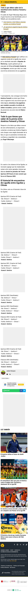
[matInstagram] (17, 544)
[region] (14, 83)
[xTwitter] (20, 544)
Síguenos (21, 384)
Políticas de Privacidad (19, 565)
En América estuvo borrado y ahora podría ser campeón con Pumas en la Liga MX (14, 510)
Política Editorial (5, 567)
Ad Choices (12, 567)
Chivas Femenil (5, 378)
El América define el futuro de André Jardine (12, 455)
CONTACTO (17, 550)
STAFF (11, 550)
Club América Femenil (9, 57)
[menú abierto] (2, 2)
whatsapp (6, 390)
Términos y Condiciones (6, 565)
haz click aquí (13, 561)
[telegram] (23, 544)
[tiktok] (26, 544)
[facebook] (14, 544)
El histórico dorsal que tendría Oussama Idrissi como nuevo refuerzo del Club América (13, 537)
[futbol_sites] (6, 573)
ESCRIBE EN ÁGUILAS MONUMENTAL (9, 552)
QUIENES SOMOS (5, 550)
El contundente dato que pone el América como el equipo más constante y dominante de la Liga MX (14, 482)
